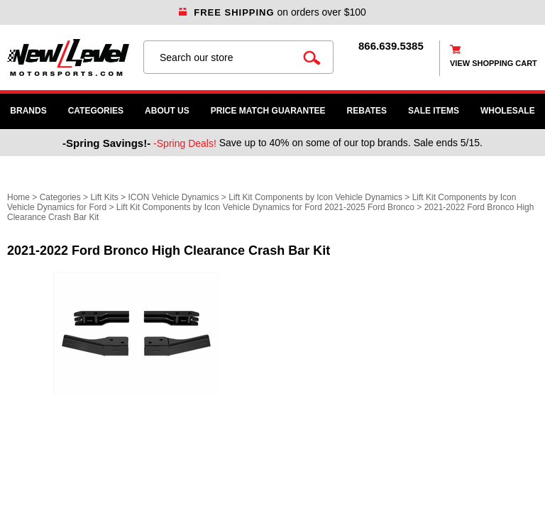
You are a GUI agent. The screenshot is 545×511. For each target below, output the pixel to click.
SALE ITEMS (433, 111)
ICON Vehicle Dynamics (173, 197)
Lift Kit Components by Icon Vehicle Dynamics (315, 197)
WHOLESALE (507, 111)
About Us (167, 111)
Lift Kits (104, 197)
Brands (28, 111)
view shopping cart (493, 63)
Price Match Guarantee (268, 111)
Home (18, 197)
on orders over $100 (272, 12)
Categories (95, 111)
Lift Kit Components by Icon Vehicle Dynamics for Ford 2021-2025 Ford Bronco (265, 207)
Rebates (367, 111)
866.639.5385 (391, 46)
